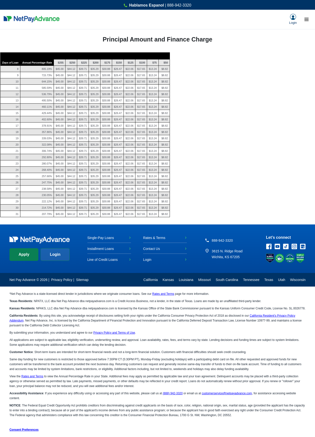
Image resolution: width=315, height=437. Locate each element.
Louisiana (186, 280)
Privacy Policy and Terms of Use (114, 332)
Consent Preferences (24, 429)
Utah (281, 280)
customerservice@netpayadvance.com (227, 393)
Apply (23, 254)
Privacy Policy (61, 280)
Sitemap (82, 280)
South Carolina (227, 280)
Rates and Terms (163, 294)
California (150, 280)
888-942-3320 (222, 240)
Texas (268, 280)
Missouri (204, 280)
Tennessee (251, 280)
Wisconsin (298, 280)
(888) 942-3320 (173, 393)
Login (55, 254)
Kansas (168, 280)
